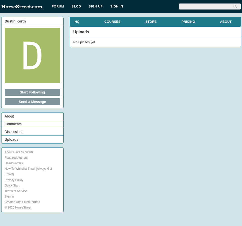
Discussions (14, 132)
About (9, 116)
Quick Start (12, 185)
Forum (58, 6)
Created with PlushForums (22, 202)
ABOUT (226, 22)
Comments (13, 124)
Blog (76, 6)
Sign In (116, 6)
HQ (77, 22)
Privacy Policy (14, 180)
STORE (151, 22)
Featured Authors (16, 158)
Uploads (11, 140)
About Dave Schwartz (19, 152)
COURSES (112, 22)
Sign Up (96, 6)
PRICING (188, 22)
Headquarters (14, 163)
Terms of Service (16, 191)
